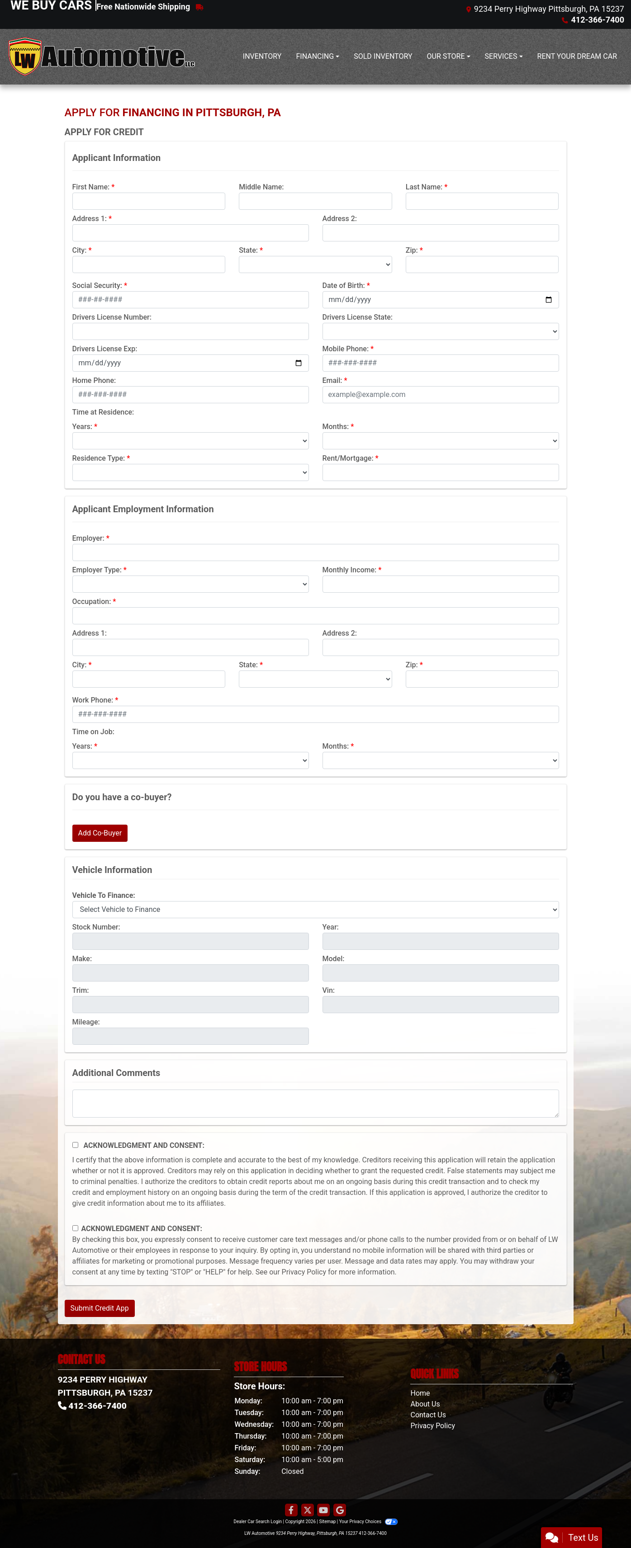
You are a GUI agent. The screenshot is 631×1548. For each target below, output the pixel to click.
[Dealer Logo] (102, 56)
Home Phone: (94, 380)
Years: (82, 426)
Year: (331, 927)
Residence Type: (98, 458)
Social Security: (97, 285)
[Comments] (315, 1104)
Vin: (329, 990)
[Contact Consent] (75, 1228)
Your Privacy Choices (368, 1521)
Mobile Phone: (346, 349)
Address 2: (340, 218)
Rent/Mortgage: (348, 458)
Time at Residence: (103, 412)
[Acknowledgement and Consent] (75, 1145)
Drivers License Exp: (105, 349)
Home (420, 1393)
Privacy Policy (304, 1272)
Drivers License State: (358, 317)
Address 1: (89, 218)
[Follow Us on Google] (339, 1510)
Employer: (88, 538)
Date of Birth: (344, 285)
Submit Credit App (100, 1308)
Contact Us (428, 1415)
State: (248, 250)
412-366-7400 (373, 1533)
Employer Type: (97, 570)
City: (79, 250)
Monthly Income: (350, 570)
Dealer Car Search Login (257, 1521)
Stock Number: (96, 927)
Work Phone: (93, 700)
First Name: (91, 187)
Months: (336, 426)
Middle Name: (261, 187)
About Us (425, 1404)
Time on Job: (93, 731)
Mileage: (86, 1022)
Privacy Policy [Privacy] (432, 1425)
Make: (82, 958)
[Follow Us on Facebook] (291, 1510)
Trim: (80, 990)
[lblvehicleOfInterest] (315, 909)
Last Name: (424, 187)
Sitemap (327, 1521)
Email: (332, 380)
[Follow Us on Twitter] (307, 1510)
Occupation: (91, 601)
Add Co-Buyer (100, 833)
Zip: (412, 250)
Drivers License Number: (112, 317)
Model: (334, 958)
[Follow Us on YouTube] (323, 1510)
